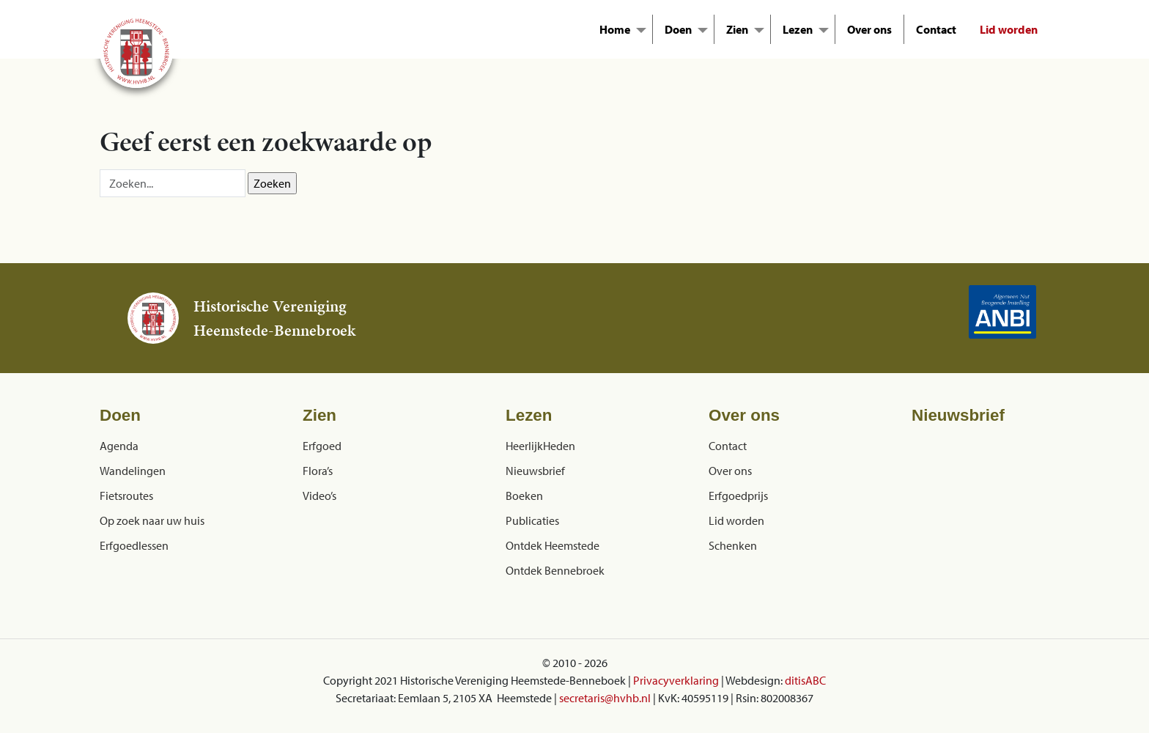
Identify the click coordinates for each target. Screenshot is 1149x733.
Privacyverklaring (676, 680)
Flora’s (318, 470)
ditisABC (805, 680)
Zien (737, 29)
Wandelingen (133, 470)
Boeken (524, 495)
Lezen (798, 29)
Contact (936, 29)
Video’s (319, 495)
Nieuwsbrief (535, 470)
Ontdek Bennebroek (555, 570)
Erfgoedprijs (738, 495)
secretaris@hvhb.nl (605, 697)
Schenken (733, 545)
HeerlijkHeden (540, 445)
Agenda (119, 445)
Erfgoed (322, 445)
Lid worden (1009, 29)
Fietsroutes (126, 495)
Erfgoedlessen (134, 545)
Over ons (869, 29)
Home (614, 29)
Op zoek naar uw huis (152, 520)
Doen (678, 29)
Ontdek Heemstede (552, 545)
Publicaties (532, 520)
